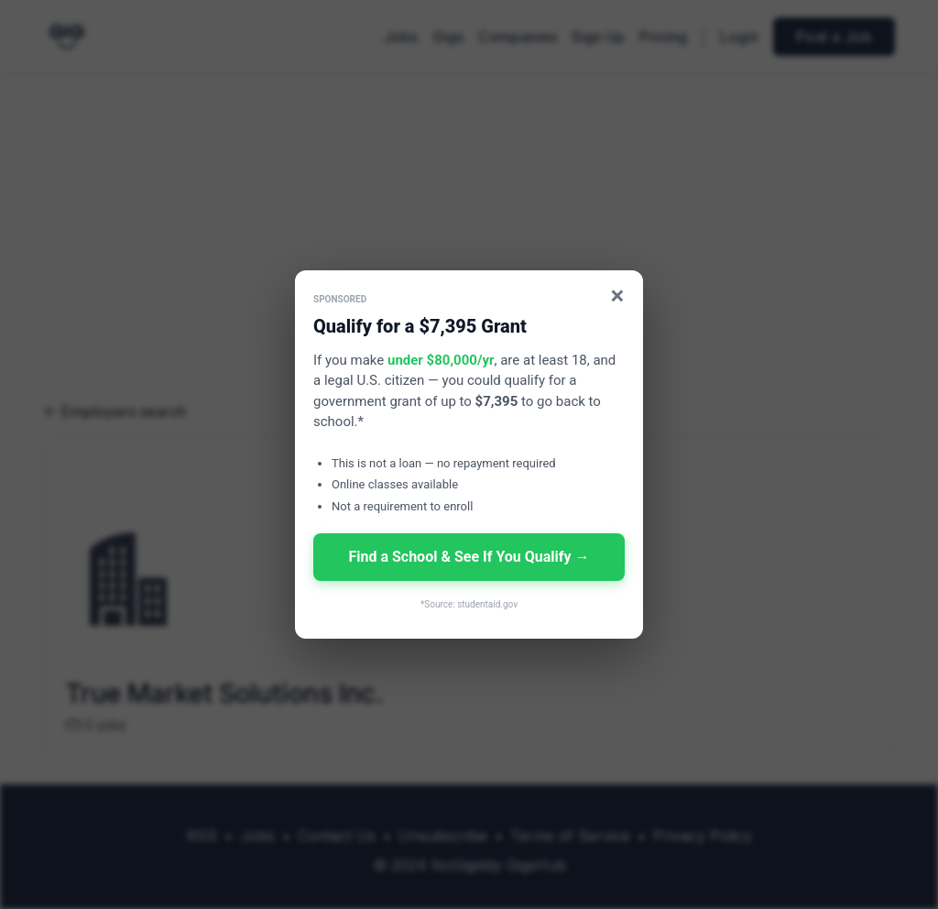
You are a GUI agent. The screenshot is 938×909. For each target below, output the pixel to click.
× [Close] (618, 295)
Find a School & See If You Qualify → (468, 556)
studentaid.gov (487, 604)
